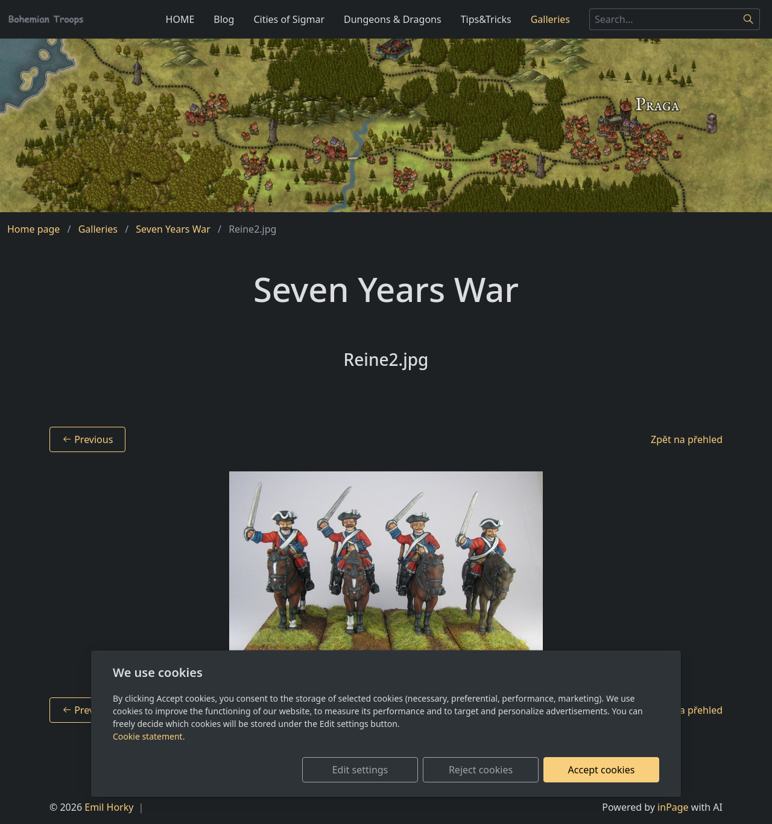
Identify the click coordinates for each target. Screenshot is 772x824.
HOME (180, 19)
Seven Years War (173, 229)
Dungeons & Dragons (392, 19)
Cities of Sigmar (288, 19)
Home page (33, 229)
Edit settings (360, 769)
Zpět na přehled (687, 439)
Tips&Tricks (486, 19)
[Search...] (663, 19)
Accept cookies (601, 769)
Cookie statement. (149, 736)
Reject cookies (481, 769)
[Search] (749, 19)
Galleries (550, 19)
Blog (224, 19)
